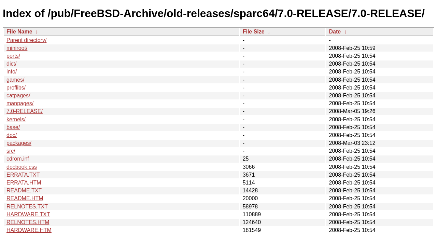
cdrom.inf (17, 159)
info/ (11, 71)
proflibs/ (16, 88)
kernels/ (16, 119)
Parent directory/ (26, 40)
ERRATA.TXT (23, 175)
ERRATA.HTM (23, 183)
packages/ (18, 143)
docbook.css (21, 167)
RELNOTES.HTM (27, 222)
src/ (10, 151)
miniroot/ (16, 48)
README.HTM (24, 198)
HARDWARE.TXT (28, 214)
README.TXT (24, 190)
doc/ (11, 135)
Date (335, 32)
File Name (19, 32)
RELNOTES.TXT (27, 206)
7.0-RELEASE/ (24, 111)
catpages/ (18, 95)
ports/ (13, 56)
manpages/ (19, 103)
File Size (254, 32)
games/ (15, 80)
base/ (13, 127)
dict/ (11, 64)
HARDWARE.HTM (29, 230)
